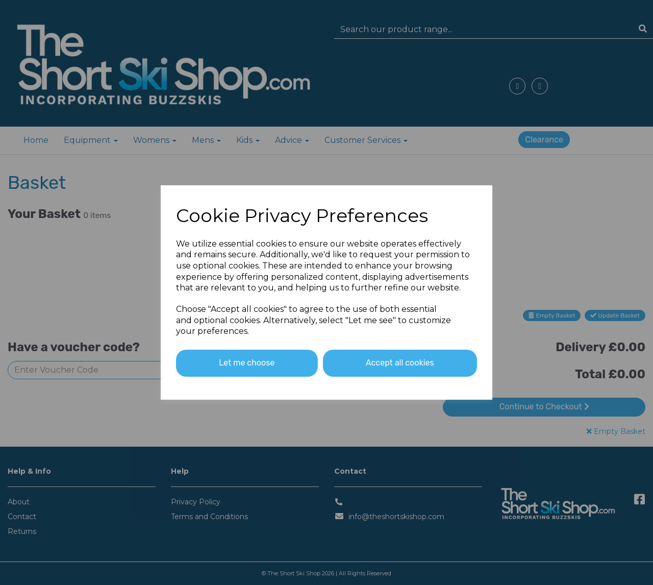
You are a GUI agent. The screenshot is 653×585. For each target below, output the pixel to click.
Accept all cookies (400, 363)
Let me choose (246, 363)
